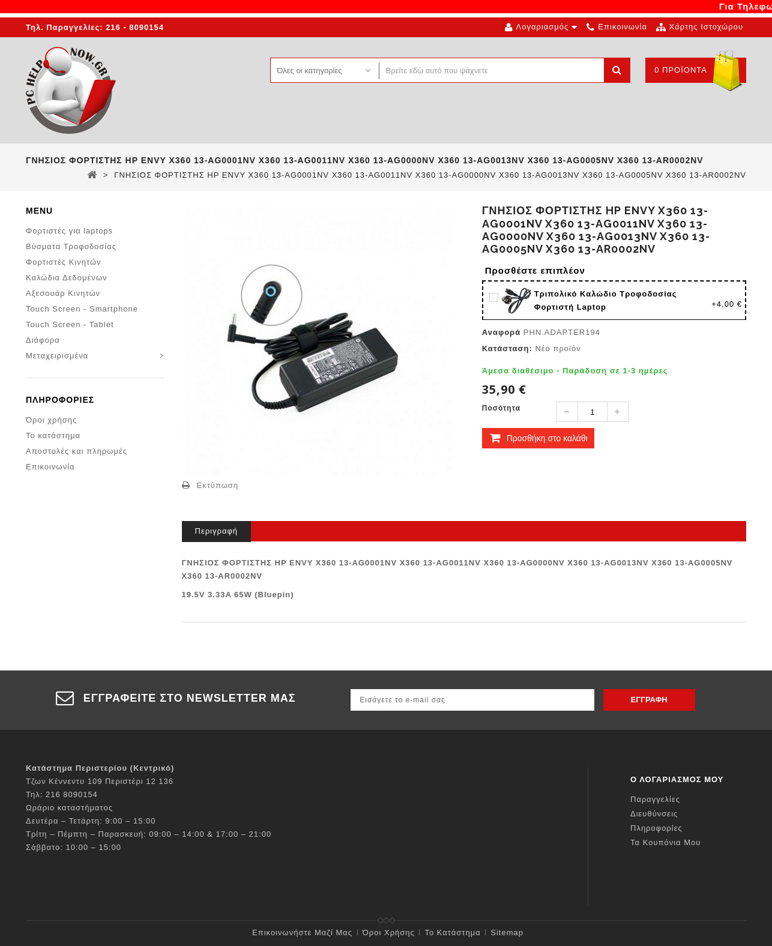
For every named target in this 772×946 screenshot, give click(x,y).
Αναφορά (501, 332)
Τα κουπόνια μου (665, 842)
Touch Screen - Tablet (70, 324)
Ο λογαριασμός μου (677, 779)
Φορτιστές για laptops (69, 230)
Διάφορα (43, 340)
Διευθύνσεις (654, 813)
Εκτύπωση (218, 485)
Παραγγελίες (655, 799)
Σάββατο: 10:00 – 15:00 (73, 847)
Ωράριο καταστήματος (69, 807)
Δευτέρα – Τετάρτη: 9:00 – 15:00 (91, 820)
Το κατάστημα (53, 436)
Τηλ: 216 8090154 (62, 794)
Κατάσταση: (507, 348)
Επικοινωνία (50, 467)
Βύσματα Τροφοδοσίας (71, 246)
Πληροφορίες (60, 401)
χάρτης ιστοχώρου (706, 26)
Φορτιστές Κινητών (63, 262)
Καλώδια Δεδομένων (66, 277)
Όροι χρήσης (51, 421)
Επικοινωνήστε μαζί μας (302, 932)
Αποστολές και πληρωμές (76, 452)
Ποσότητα (501, 408)
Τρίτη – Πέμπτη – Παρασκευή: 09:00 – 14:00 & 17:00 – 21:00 (148, 834)
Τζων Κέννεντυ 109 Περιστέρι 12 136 (99, 781)
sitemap (506, 932)
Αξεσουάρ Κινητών (63, 293)
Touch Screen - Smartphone (82, 308)
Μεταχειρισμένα (57, 355)
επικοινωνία (622, 26)
